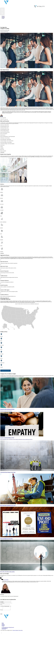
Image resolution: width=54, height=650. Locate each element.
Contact (3, 626)
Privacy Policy (4, 629)
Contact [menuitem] (3, 18)
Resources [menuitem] (3, 17)
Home (3, 623)
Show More (2, 253)
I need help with (2, 606)
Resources (3, 625)
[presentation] (6, 612)
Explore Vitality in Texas (5, 370)
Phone (1, 604)
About (3, 624)
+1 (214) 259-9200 (4, 579)
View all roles (2, 152)
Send (1, 614)
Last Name (1, 602)
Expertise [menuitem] (3, 16)
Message (1, 610)
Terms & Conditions (4, 628)
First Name (1, 601)
